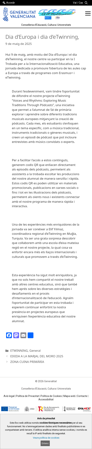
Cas (81, 2)
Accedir (10, 2)
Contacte (82, 396)
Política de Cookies (51, 396)
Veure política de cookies (46, 437)
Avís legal (9, 396)
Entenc (45, 443)
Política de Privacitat (27, 396)
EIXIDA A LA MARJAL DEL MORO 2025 (36, 356)
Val (75, 2)
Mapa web (69, 396)
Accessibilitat (46, 399)
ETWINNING (19, 350)
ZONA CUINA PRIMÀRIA (27, 362)
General (35, 350)
